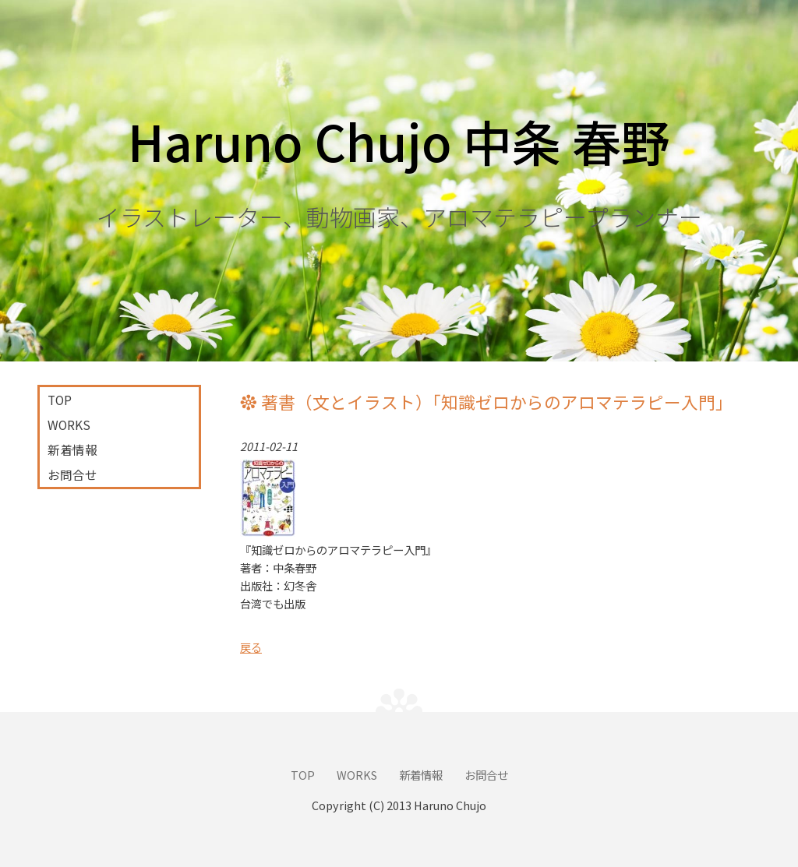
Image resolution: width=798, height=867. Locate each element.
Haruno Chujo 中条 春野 (399, 140)
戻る (251, 647)
